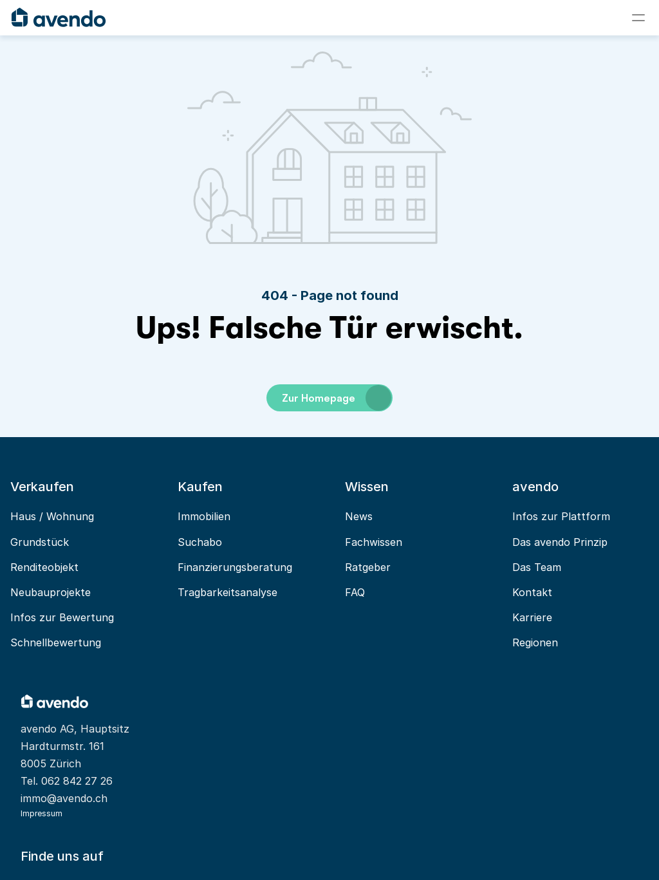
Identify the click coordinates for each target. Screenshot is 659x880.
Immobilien (209, 516)
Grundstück (60, 542)
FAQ (346, 592)
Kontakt (508, 592)
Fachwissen (364, 542)
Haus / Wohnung (73, 516)
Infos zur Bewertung (83, 617)
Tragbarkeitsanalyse (233, 592)
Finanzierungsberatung (240, 567)
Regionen (511, 642)
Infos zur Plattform (537, 516)
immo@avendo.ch (92, 781)
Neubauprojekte (71, 592)
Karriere (508, 617)
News (350, 516)
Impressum (70, 817)
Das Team (512, 567)
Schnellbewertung (76, 642)
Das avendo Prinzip (535, 542)
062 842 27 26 (105, 764)
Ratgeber (359, 567)
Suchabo (205, 542)
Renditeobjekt (65, 567)
